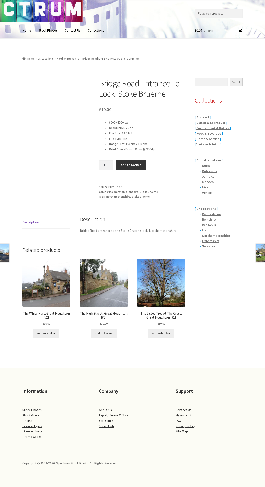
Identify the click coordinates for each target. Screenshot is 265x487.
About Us (105, 410)
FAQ (178, 421)
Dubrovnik (209, 171)
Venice (207, 192)
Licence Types (32, 426)
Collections (96, 30)
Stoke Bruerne (149, 192)
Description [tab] (30, 222)
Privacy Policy (185, 426)
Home (26, 30)
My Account (184, 415)
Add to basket (131, 165)
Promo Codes (31, 437)
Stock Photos (48, 30)
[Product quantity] (106, 165)
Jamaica (208, 176)
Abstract (202, 117)
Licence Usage (32, 431)
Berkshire (209, 219)
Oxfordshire (210, 241)
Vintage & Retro (208, 144)
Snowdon (209, 246)
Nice (205, 187)
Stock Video (30, 415)
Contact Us (73, 30)
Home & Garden (208, 139)
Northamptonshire (68, 58)
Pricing (27, 421)
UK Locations (46, 58)
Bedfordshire (211, 214)
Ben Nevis (209, 225)
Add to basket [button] (46, 333)
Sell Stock (106, 421)
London (207, 230)
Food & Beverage (209, 133)
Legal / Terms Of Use (113, 415)
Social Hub (106, 426)
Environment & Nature (213, 128)
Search (236, 82)
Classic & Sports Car (211, 123)
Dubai (206, 166)
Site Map (182, 431)
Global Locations (209, 160)
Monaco (208, 182)
